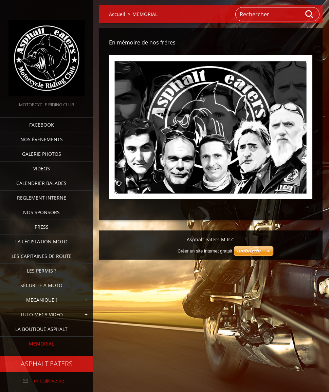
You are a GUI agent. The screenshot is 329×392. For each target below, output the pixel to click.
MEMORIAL (41, 343)
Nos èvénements (41, 139)
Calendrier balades (41, 183)
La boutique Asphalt (41, 329)
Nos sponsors (41, 212)
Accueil (117, 14)
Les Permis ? (41, 270)
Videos (41, 168)
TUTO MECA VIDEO (41, 314)
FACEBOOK (41, 125)
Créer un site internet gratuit (205, 251)
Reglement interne (41, 197)
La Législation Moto (41, 241)
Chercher (309, 14)
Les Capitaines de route (42, 256)
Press (42, 227)
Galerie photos (41, 154)
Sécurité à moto (41, 285)
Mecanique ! (41, 300)
